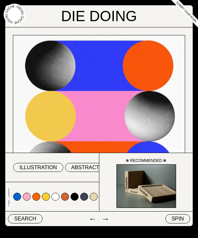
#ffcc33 (46, 197)
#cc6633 (65, 197)
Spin (178, 218)
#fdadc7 (27, 197)
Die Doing (99, 16)
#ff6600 (36, 197)
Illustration (38, 167)
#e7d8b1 (94, 197)
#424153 (84, 197)
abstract (85, 167)
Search (25, 218)
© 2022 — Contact (9, 197)
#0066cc (17, 197)
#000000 (75, 197)
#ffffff (55, 197)
